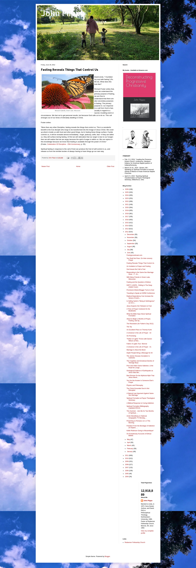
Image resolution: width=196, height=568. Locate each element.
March (129, 445)
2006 (127, 471)
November (131, 237)
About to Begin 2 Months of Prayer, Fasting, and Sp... (139, 320)
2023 (127, 198)
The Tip (129, 327)
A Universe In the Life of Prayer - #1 (139, 347)
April (128, 442)
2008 (127, 464)
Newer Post (46, 166)
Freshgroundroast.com (134, 255)
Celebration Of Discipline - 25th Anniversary (63, 144)
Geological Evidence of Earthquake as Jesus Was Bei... (140, 371)
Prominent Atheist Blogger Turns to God (140, 290)
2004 (127, 477)
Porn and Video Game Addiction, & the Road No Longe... (140, 366)
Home (78, 166)
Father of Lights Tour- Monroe (137, 344)
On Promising (131, 336)
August (129, 246)
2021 (127, 204)
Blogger (107, 556)
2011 (127, 455)
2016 (127, 220)
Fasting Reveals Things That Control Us (140, 263)
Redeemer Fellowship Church (135, 542)
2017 (127, 216)
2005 (127, 474)
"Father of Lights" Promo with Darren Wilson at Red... (139, 340)
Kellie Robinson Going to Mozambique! (140, 431)
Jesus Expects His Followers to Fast (139, 306)
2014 (127, 226)
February (130, 448)
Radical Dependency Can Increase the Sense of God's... (140, 297)
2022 (127, 201)
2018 (127, 213)
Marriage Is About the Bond (136, 350)
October (130, 240)
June (129, 253)
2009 (127, 461)
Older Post (110, 166)
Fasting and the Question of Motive (139, 282)
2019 (127, 210)
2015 (127, 223)
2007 (127, 467)
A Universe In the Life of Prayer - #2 (139, 333)
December (131, 234)
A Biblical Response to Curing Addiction (140, 403)
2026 (127, 189)
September (131, 243)
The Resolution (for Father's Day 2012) (140, 324)
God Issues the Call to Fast (136, 269)
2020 (127, 207)
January (130, 451)
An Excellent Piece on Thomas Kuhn (139, 330)
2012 (127, 232)
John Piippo (63, 13)
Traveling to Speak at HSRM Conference (141, 293)
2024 (127, 195)
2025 (127, 192)
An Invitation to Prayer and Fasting (138, 266)
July (128, 250)
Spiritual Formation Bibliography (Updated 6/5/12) (138, 407)
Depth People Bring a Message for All (139, 353)
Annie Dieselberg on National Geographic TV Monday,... (137, 417)
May (128, 439)
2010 (127, 458)
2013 (127, 229)
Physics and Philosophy (135, 385)
